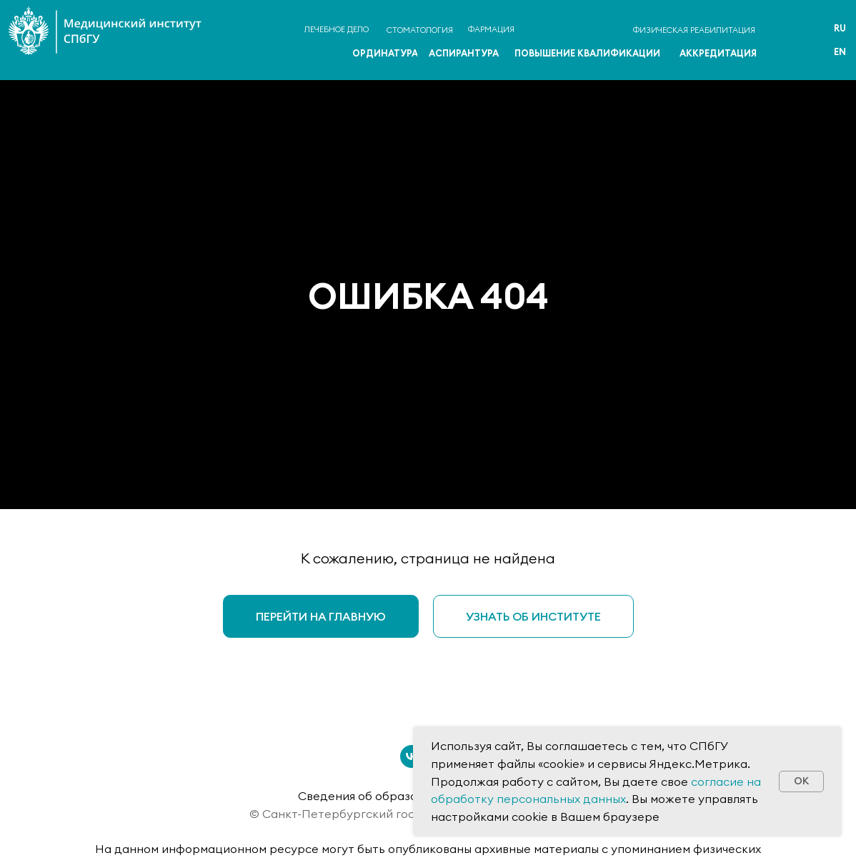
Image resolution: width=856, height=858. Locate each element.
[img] (789, 41)
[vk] (411, 756)
